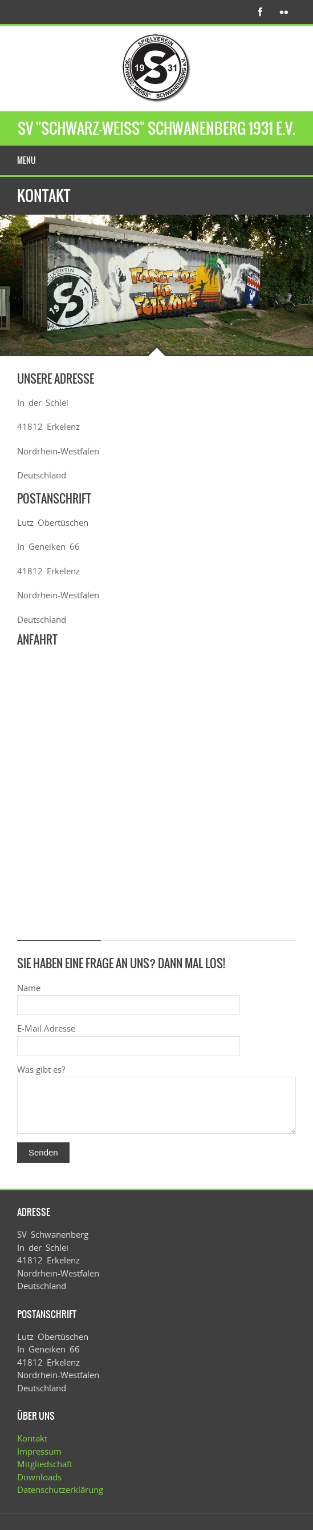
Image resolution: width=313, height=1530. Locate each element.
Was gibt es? (41, 1069)
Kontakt (32, 1438)
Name (28, 987)
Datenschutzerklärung (60, 1489)
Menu (26, 160)
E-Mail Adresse (46, 1028)
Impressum (39, 1451)
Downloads (39, 1477)
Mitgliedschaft (44, 1463)
